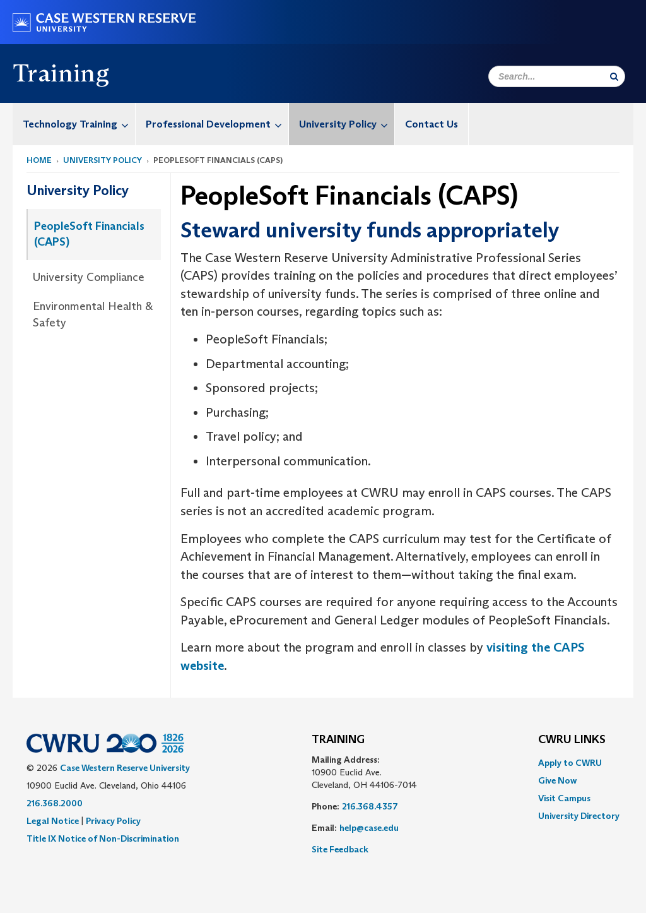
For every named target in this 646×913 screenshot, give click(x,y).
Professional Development (217, 124)
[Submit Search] (614, 76)
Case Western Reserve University (125, 767)
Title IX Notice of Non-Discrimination (102, 838)
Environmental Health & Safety (93, 314)
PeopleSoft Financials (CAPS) (89, 234)
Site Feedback (340, 849)
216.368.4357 (370, 806)
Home (39, 160)
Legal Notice (52, 820)
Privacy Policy (113, 820)
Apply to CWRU (570, 762)
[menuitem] (74, 124)
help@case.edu (369, 827)
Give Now (557, 780)
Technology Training (79, 124)
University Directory (579, 815)
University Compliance (88, 277)
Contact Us (431, 124)
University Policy (346, 124)
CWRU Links (572, 740)
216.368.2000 (54, 803)
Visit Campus (564, 798)
